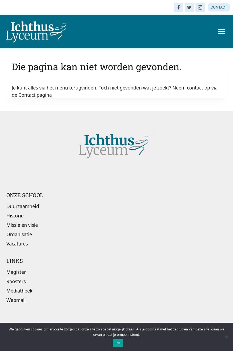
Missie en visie (22, 225)
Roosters (16, 281)
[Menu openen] (221, 31)
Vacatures (17, 243)
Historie (15, 215)
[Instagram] (200, 7)
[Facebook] (178, 7)
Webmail (16, 300)
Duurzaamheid (22, 206)
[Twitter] (189, 7)
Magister (16, 272)
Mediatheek (19, 290)
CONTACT (219, 7)
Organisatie (19, 234)
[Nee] (226, 337)
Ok (117, 343)
